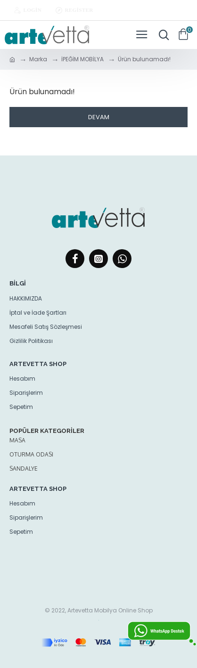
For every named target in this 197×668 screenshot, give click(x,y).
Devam (98, 117)
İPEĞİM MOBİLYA (82, 59)
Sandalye (23, 468)
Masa (17, 440)
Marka (38, 59)
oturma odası (31, 454)
